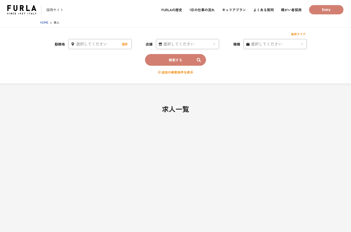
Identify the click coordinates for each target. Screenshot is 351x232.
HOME (44, 22)
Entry (326, 10)
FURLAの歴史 (171, 9)
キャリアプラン (234, 9)
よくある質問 (263, 9)
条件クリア (298, 34)
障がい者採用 (291, 9)
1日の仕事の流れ (202, 9)
